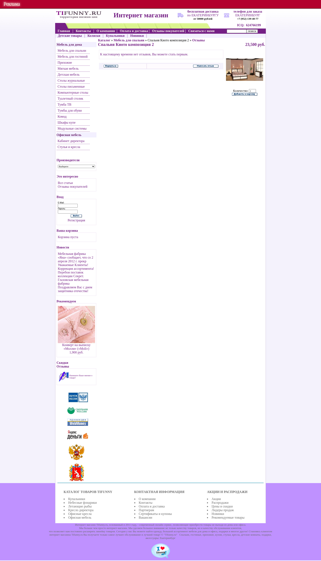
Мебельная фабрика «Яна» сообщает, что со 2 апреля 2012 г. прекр (75, 257)
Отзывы (198, 40)
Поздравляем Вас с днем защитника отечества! (75, 289)
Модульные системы (72, 128)
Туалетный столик (70, 98)
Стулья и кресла (69, 147)
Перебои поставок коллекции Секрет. (71, 274)
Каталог (104, 40)
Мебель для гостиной (73, 56)
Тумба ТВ (64, 104)
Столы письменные (71, 86)
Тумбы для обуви (70, 110)
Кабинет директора (71, 141)
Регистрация (76, 220)
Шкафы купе (67, 122)
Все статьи (65, 183)
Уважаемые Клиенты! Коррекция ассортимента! (76, 266)
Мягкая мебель (68, 68)
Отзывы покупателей (72, 186)
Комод (62, 116)
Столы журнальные (71, 80)
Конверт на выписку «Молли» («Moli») (76, 346)
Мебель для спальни (72, 50)
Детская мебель (69, 74)
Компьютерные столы (73, 92)
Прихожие (65, 62)
